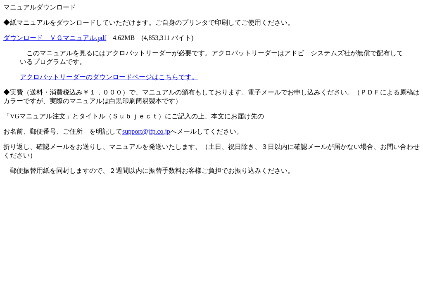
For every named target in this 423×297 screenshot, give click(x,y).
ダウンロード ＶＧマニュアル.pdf (54, 37)
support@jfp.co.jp (146, 131)
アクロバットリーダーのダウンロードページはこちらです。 (109, 76)
